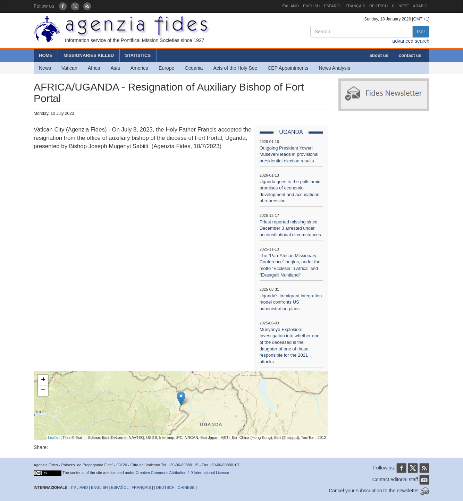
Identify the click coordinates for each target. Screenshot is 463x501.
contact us (410, 55)
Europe (166, 68)
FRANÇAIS (355, 6)
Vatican (69, 68)
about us (379, 55)
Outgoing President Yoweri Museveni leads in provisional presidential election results (289, 154)
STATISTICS (138, 55)
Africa (94, 68)
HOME (45, 55)
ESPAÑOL (333, 6)
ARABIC (420, 6)
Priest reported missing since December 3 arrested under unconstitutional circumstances (290, 228)
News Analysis (334, 68)
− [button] (43, 390)
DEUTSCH (378, 6)
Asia (115, 68)
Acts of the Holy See (235, 68)
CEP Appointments (288, 68)
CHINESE (400, 6)
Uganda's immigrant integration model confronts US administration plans (291, 302)
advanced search (410, 41)
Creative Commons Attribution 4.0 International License (182, 472)
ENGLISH (311, 6)
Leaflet (54, 437)
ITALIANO (290, 6)
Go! (421, 31)
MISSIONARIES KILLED (89, 55)
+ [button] (43, 380)
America (139, 68)
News (45, 68)
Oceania (194, 68)
